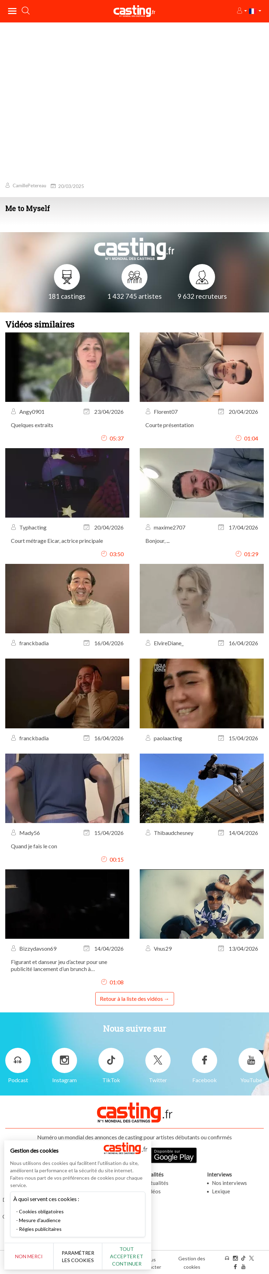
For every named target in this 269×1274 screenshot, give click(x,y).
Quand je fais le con (34, 846)
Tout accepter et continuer (126, 1256)
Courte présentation (169, 425)
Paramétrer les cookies (78, 1256)
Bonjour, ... (157, 540)
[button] (241, 11)
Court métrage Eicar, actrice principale (57, 540)
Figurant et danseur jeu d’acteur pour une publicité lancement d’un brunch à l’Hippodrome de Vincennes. (59, 965)
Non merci (29, 1256)
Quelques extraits (32, 425)
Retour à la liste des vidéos (131, 998)
